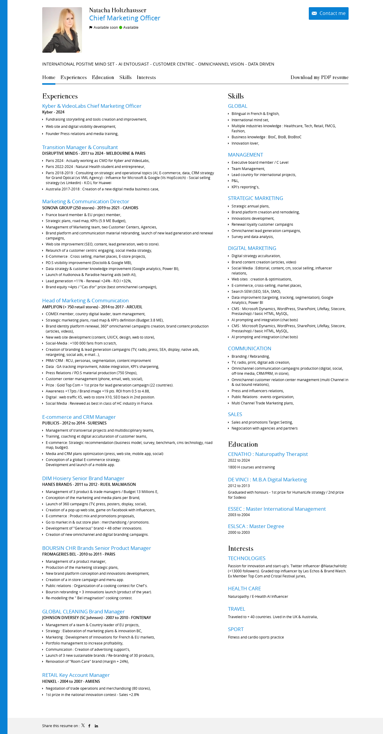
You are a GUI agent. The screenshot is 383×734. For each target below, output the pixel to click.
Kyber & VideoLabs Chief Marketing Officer (92, 105)
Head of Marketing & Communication (85, 300)
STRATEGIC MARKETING (255, 198)
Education (243, 444)
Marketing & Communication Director (85, 201)
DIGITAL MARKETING (252, 248)
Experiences (60, 96)
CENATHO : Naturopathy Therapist (268, 454)
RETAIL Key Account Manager (76, 674)
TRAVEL (236, 608)
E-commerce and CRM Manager (79, 416)
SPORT (236, 629)
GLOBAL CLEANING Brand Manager (83, 611)
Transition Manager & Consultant (80, 147)
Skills (236, 96)
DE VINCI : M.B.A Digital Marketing (267, 479)
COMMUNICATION (249, 348)
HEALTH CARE (244, 588)
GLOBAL (237, 105)
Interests (240, 548)
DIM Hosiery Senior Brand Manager (83, 478)
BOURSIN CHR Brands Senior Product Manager (96, 548)
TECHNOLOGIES (246, 558)
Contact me (332, 13)
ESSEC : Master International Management (277, 508)
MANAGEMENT (245, 154)
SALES (235, 414)
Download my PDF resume (320, 77)
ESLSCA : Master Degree (256, 526)
